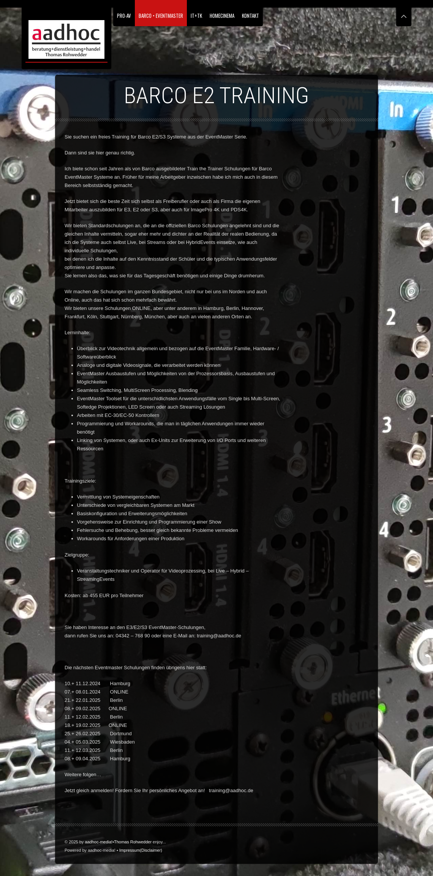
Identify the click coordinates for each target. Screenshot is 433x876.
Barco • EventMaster (161, 15)
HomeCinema (222, 15)
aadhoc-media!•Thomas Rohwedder (118, 842)
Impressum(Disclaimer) (140, 850)
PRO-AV (124, 15)
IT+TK (196, 15)
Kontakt (250, 15)
